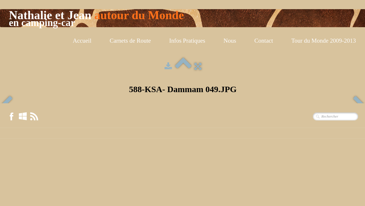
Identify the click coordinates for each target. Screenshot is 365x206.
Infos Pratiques (187, 40)
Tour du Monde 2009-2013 (323, 40)
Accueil (82, 40)
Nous (230, 40)
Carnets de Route (130, 40)
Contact (263, 40)
